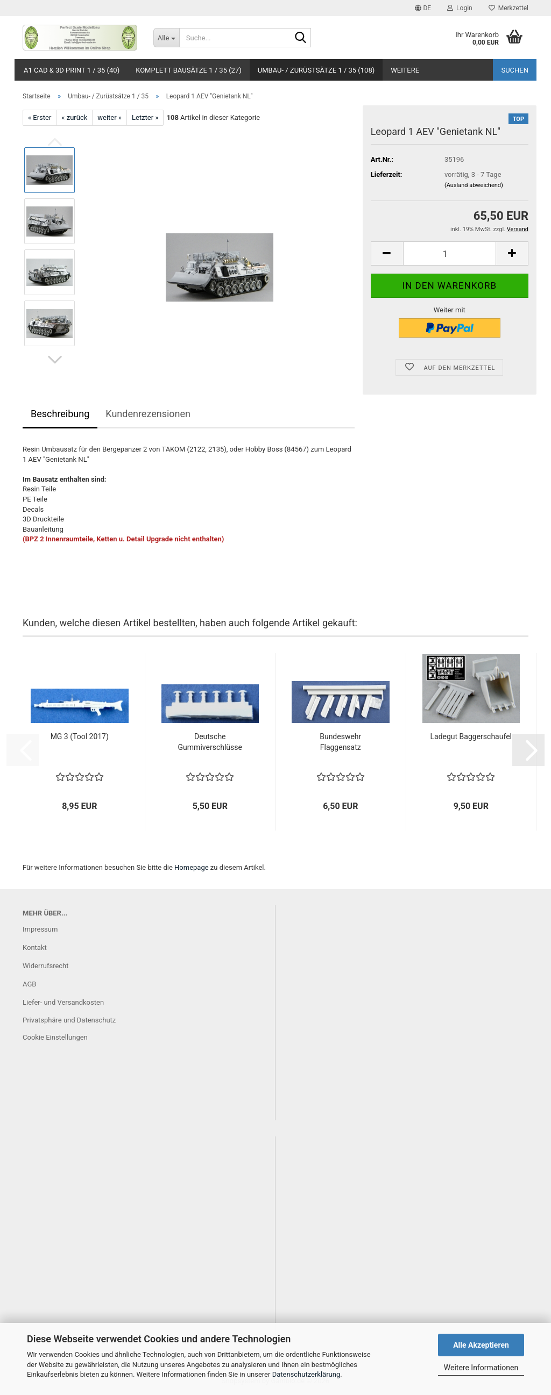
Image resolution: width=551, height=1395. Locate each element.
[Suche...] (166, 37)
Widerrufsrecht (46, 966)
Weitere (405, 70)
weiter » (109, 117)
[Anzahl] (449, 253)
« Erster (39, 117)
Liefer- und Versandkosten (63, 1002)
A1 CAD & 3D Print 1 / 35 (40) (71, 70)
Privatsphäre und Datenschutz (69, 1020)
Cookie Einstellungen (55, 1037)
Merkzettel (508, 8)
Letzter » (145, 117)
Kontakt (35, 947)
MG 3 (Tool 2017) (80, 736)
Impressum (40, 929)
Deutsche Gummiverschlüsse (210, 742)
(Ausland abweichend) (473, 185)
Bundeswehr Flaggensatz (340, 742)
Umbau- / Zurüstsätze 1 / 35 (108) (316, 70)
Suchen (514, 70)
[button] (423, 8)
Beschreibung (60, 413)
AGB (29, 984)
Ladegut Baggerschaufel (471, 736)
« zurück (74, 117)
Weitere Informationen (481, 1367)
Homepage (191, 867)
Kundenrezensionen (147, 413)
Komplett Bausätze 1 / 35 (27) (189, 70)
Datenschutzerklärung (306, 1374)
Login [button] (459, 8)
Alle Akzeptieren (481, 1345)
